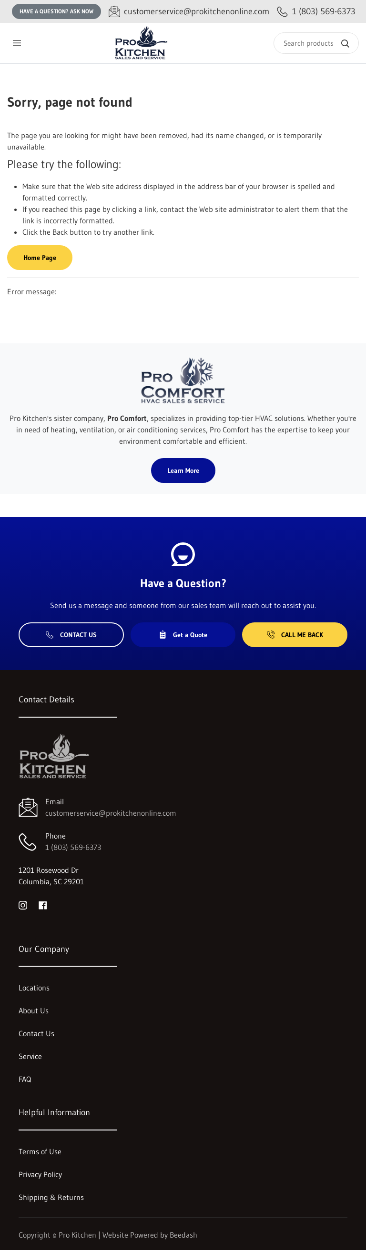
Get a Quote (183, 634)
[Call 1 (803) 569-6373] (316, 11)
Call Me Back (295, 634)
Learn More (183, 470)
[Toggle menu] (16, 43)
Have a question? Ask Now (56, 11)
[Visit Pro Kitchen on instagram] (23, 904)
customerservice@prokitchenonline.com (110, 813)
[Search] (316, 43)
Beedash (183, 1235)
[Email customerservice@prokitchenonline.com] (189, 11)
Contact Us (71, 634)
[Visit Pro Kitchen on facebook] (43, 904)
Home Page (39, 257)
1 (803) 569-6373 (73, 847)
